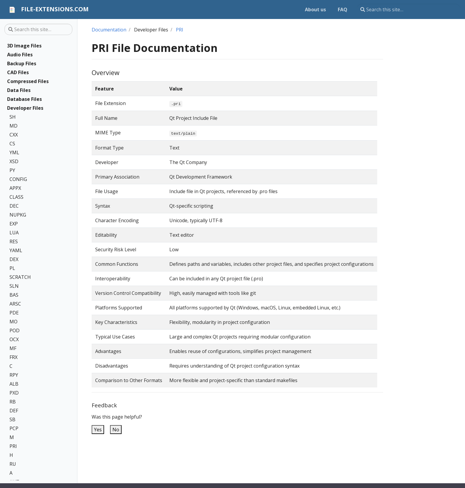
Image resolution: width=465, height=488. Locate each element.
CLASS (16, 197)
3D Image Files (24, 45)
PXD (14, 393)
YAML (15, 250)
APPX (15, 188)
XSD (13, 161)
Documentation (109, 29)
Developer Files (25, 108)
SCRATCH (20, 277)
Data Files (19, 90)
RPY (13, 375)
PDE (14, 312)
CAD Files (18, 72)
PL (12, 268)
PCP (13, 428)
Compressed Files (28, 81)
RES (13, 241)
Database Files (24, 99)
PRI (13, 446)
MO (13, 321)
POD (14, 330)
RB (12, 401)
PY (12, 170)
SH (12, 117)
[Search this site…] (408, 9)
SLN (14, 286)
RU (12, 464)
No (115, 429)
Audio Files (20, 54)
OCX (14, 339)
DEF (13, 410)
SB (12, 419)
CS (12, 143)
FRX (13, 357)
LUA (14, 232)
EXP (13, 223)
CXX (13, 134)
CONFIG (18, 179)
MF (12, 348)
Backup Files (21, 63)
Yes (98, 429)
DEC (14, 206)
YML (14, 152)
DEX (13, 259)
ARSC (15, 304)
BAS (13, 295)
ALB (13, 384)
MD (13, 126)
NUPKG (17, 215)
